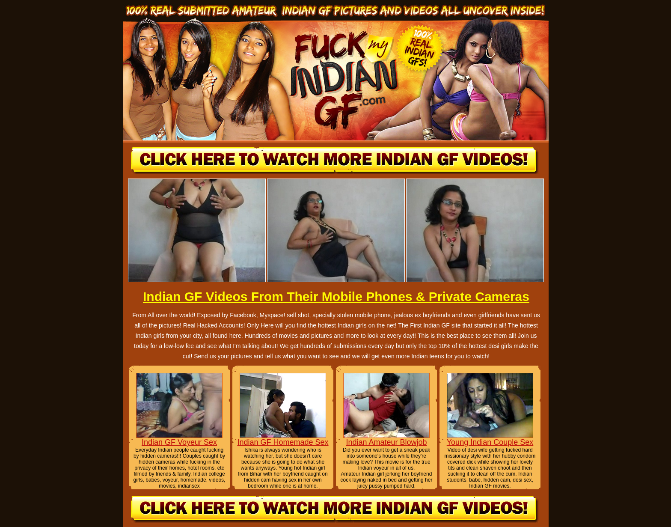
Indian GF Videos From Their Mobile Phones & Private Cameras (336, 296)
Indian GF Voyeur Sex (179, 442)
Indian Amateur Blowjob (386, 442)
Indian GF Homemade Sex (282, 442)
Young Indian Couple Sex (490, 442)
